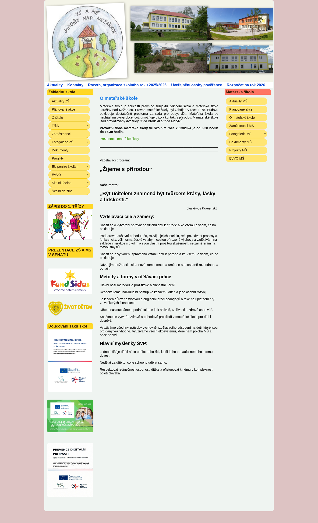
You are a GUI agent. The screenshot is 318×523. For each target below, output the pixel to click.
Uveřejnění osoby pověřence (196, 85)
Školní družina (62, 191)
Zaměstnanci (61, 134)
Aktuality (55, 85)
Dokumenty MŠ (240, 142)
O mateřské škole (242, 117)
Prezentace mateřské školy (119, 139)
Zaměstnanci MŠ (241, 126)
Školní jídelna (61, 183)
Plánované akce (63, 109)
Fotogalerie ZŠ (62, 142)
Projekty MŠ (238, 150)
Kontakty (75, 85)
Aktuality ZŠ (60, 101)
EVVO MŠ (236, 158)
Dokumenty (60, 150)
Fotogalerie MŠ (240, 134)
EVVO (56, 175)
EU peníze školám (65, 166)
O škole (57, 117)
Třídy (55, 126)
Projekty (58, 158)
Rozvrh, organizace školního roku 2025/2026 (127, 85)
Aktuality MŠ (238, 101)
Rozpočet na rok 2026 (246, 85)
